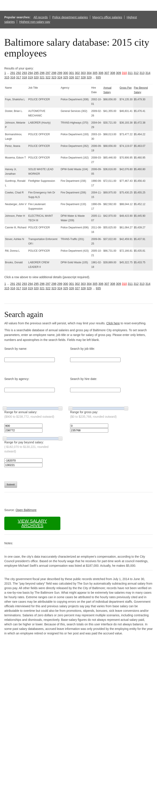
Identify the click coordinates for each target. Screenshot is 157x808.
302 (77, 73)
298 (53, 73)
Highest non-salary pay (34, 22)
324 (59, 77)
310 (124, 73)
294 (30, 73)
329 (89, 77)
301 (71, 73)
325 (65, 77)
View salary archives (32, 523)
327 (77, 77)
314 (147, 73)
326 (71, 77)
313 (142, 73)
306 (100, 73)
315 (6, 77)
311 (130, 73)
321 (42, 77)
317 (18, 77)
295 (36, 73)
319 (30, 77)
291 (12, 73)
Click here (113, 323)
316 (12, 77)
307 (106, 73)
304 (89, 73)
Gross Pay (126, 87)
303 (83, 73)
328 (83, 77)
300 (65, 73)
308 (112, 73)
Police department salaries (70, 17)
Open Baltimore (26, 510)
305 (95, 73)
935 (98, 77)
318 (24, 77)
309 (118, 73)
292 (18, 73)
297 (48, 73)
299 (59, 73)
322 (48, 77)
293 (24, 73)
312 (136, 73)
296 (42, 73)
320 (36, 77)
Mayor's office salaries (107, 17)
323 (53, 77)
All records (40, 17)
